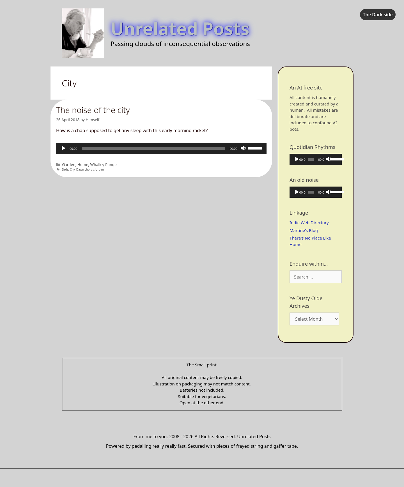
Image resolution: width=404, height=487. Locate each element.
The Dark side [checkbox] (377, 15)
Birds (64, 169)
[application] (161, 148)
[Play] (63, 148)
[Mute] (243, 148)
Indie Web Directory (309, 222)
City (72, 169)
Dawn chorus (85, 169)
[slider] (153, 148)
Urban (99, 169)
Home (82, 164)
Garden (68, 164)
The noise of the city (93, 109)
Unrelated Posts (180, 28)
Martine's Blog (304, 230)
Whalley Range (103, 164)
